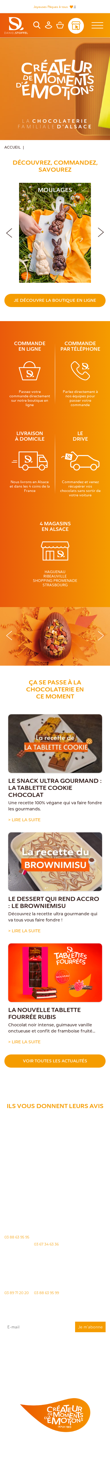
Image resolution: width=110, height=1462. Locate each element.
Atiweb (89, 1455)
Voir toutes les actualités (55, 1061)
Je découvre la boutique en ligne (55, 300)
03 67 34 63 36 (46, 1244)
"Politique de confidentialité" (21, 1368)
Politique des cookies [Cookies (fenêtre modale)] (79, 1450)
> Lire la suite (24, 819)
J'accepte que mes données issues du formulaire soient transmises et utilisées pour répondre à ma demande (55, 1352)
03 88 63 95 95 (16, 1237)
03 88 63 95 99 (46, 1293)
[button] (101, 231)
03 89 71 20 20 (16, 1293)
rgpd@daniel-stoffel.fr (66, 1363)
